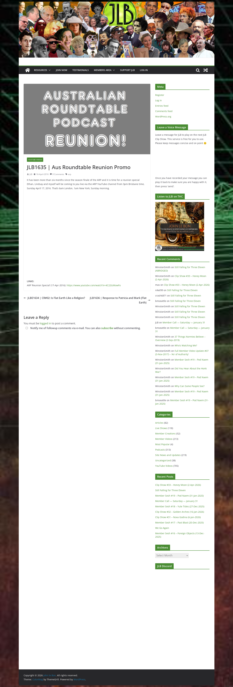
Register (159, 95)
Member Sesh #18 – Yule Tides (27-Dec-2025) (179, 506)
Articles (159, 422)
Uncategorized (163, 460)
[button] (49, 70)
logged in (45, 323)
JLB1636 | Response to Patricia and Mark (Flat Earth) (120, 300)
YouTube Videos (35, 160)
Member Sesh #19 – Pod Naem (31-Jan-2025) (179, 495)
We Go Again (162, 527)
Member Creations (165, 433)
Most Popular (162, 444)
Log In (144, 70)
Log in (158, 100)
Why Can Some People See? (189, 386)
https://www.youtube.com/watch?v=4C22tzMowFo (94, 285)
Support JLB (127, 70)
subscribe (107, 328)
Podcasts (160, 449)
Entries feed (161, 105)
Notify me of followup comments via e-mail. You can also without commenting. (82, 328)
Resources (40, 70)
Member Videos (163, 438)
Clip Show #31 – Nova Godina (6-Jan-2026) (178, 517)
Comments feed (164, 111)
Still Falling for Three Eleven (182, 290)
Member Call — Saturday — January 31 (184, 322)
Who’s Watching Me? (186, 345)
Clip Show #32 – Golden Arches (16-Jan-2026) (179, 511)
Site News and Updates (168, 455)
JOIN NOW (61, 70)
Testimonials (80, 70)
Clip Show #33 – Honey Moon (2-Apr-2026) (187, 284)
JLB (31, 174)
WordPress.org (163, 116)
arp (69, 174)
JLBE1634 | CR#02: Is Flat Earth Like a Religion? (54, 298)
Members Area (102, 70)
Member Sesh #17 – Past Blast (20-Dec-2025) (179, 522)
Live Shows (161, 428)
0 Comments (57, 174)
